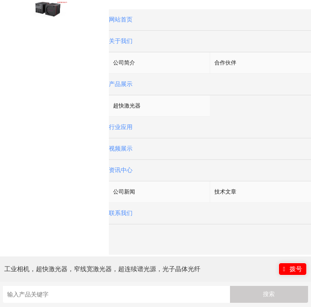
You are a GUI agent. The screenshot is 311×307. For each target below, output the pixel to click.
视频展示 (121, 148)
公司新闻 (124, 192)
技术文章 (225, 192)
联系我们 (121, 213)
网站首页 (121, 19)
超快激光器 (127, 105)
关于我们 (121, 41)
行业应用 (121, 127)
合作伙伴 (225, 62)
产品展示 (121, 84)
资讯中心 (121, 170)
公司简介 (124, 62)
